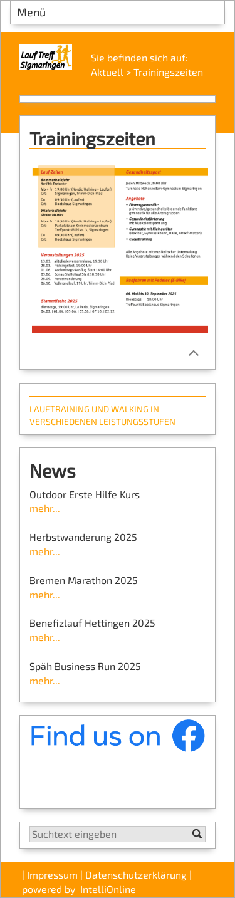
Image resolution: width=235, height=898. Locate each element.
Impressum (52, 874)
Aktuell (107, 72)
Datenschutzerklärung (136, 874)
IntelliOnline (108, 889)
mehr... (44, 508)
